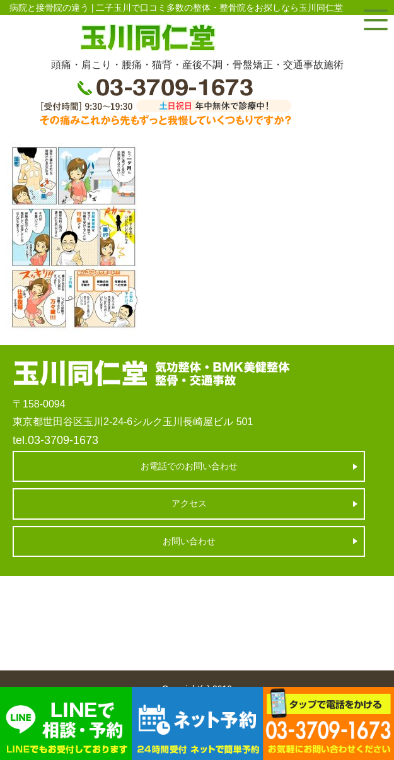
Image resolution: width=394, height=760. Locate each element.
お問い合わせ (189, 541)
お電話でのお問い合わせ (189, 466)
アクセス (189, 503)
